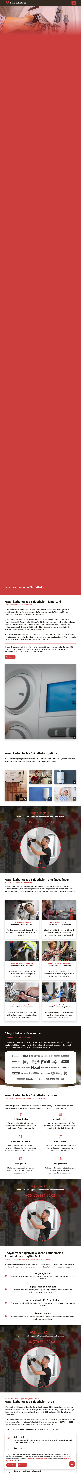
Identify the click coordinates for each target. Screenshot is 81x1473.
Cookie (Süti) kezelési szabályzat (36, 1458)
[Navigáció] (73, 3)
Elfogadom (11, 1465)
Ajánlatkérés (10, 657)
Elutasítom (22, 1465)
